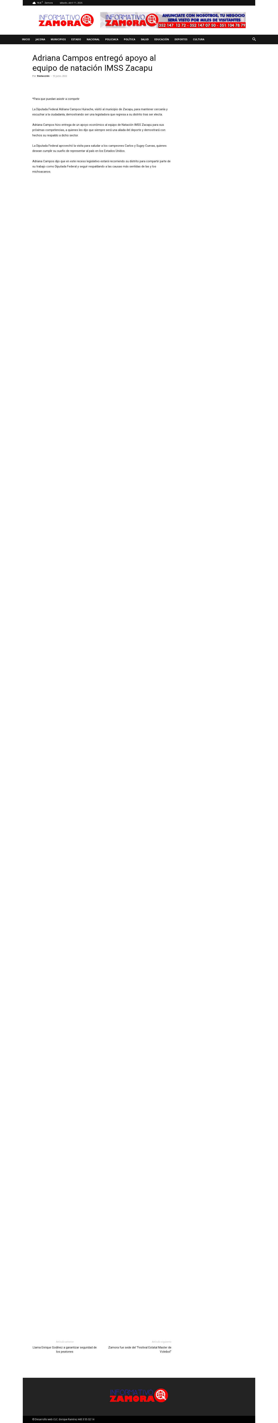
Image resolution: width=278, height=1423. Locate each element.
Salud (145, 39)
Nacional (93, 39)
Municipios (58, 39)
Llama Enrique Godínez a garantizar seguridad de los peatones (65, 1349)
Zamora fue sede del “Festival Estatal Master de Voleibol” (139, 1349)
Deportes (181, 39)
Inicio (26, 39)
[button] (254, 40)
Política (129, 39)
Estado (76, 39)
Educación (161, 39)
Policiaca (111, 39)
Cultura (198, 39)
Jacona (40, 39)
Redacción (43, 75)
